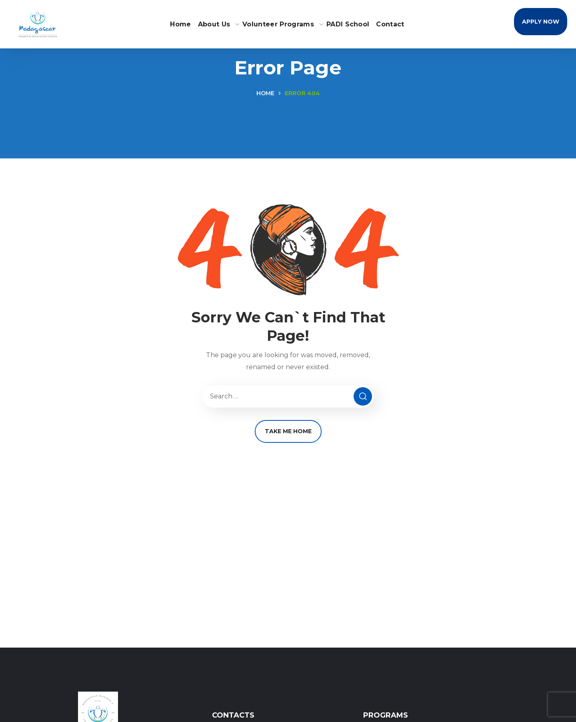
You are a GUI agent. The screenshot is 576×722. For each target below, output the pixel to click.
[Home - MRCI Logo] (37, 23)
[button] (540, 21)
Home (265, 93)
